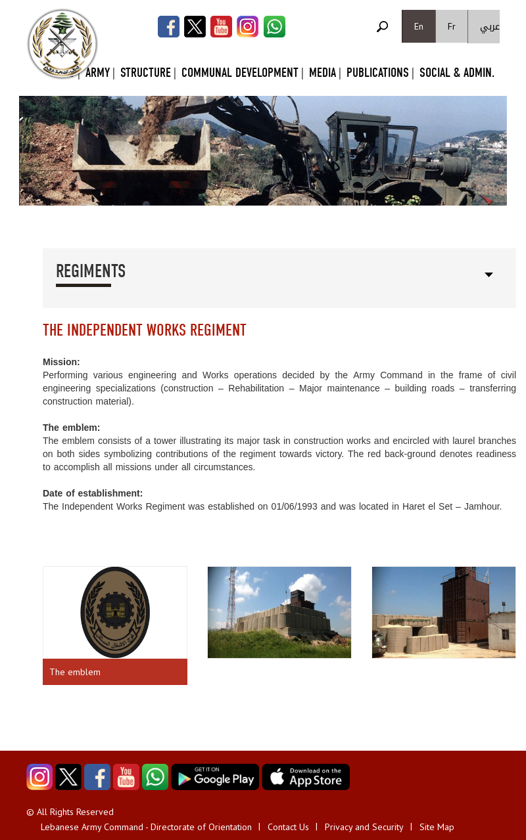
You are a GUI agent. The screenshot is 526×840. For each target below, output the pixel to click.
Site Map (436, 827)
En (418, 26)
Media (322, 72)
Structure (145, 72)
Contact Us (288, 827)
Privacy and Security (364, 827)
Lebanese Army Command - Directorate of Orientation (146, 827)
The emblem (75, 672)
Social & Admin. (456, 72)
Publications (378, 72)
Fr (452, 26)
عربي (490, 26)
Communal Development (240, 72)
